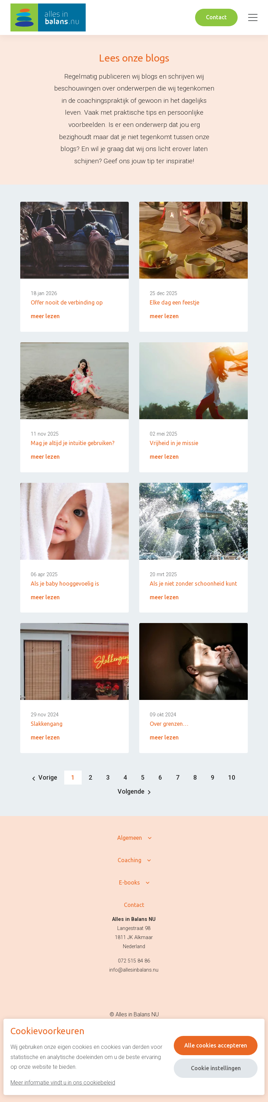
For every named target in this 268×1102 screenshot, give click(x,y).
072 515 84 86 (134, 961)
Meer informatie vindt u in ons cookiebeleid (62, 1082)
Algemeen (129, 838)
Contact (216, 17)
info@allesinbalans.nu (133, 970)
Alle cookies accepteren (215, 1045)
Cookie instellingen (216, 1068)
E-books (129, 882)
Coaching (129, 860)
